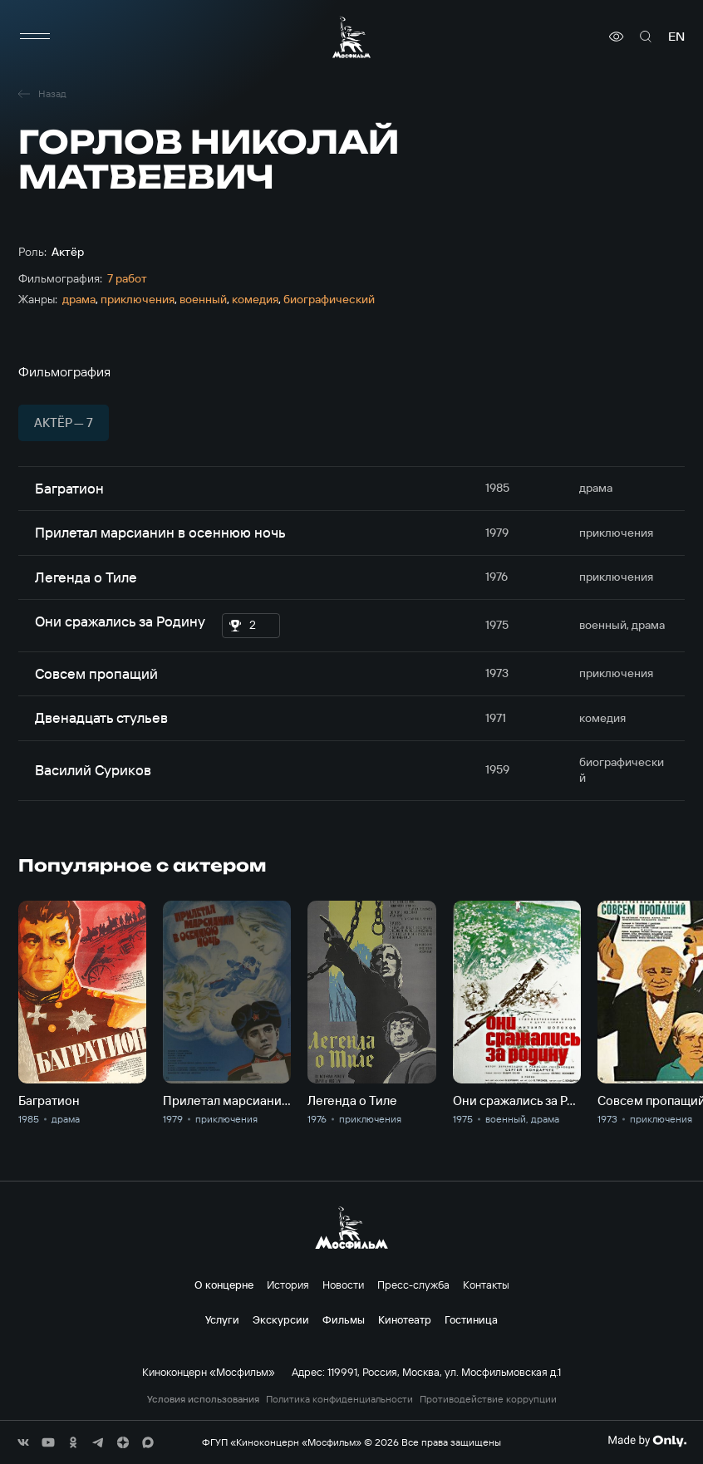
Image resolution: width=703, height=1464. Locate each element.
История (288, 1284)
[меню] (35, 36)
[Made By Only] (646, 1440)
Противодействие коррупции (488, 1399)
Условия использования (203, 1399)
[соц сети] (23, 1442)
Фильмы (343, 1319)
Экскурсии (281, 1319)
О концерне (223, 1284)
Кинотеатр (404, 1319)
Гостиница (471, 1319)
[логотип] (351, 37)
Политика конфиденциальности (339, 1399)
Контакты (486, 1284)
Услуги (222, 1319)
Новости (343, 1284)
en (676, 36)
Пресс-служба (413, 1284)
